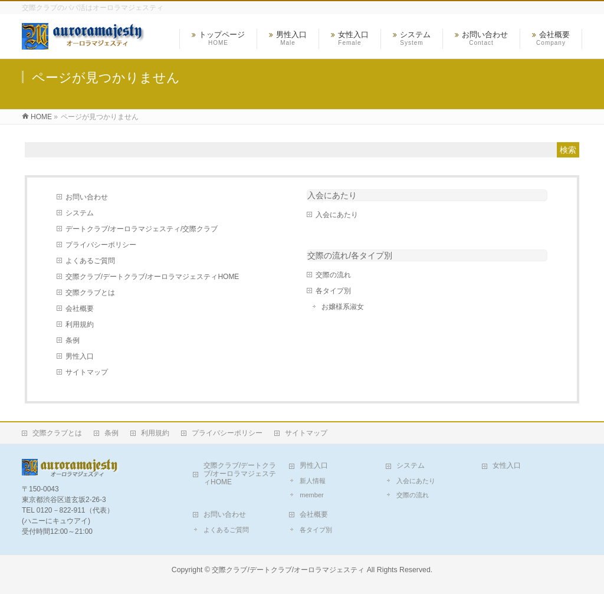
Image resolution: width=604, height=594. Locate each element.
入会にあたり (332, 195)
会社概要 (79, 308)
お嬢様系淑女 (342, 307)
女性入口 (507, 465)
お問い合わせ (86, 197)
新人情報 (313, 480)
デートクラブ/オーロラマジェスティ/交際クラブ (141, 229)
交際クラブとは (90, 292)
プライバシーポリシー (100, 245)
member (311, 494)
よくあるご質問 (90, 261)
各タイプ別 (333, 291)
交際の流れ (333, 275)
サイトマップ (86, 372)
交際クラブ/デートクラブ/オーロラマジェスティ (288, 570)
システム (79, 213)
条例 (72, 340)
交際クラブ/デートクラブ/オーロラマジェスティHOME (152, 277)
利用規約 (79, 324)
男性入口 (79, 356)
